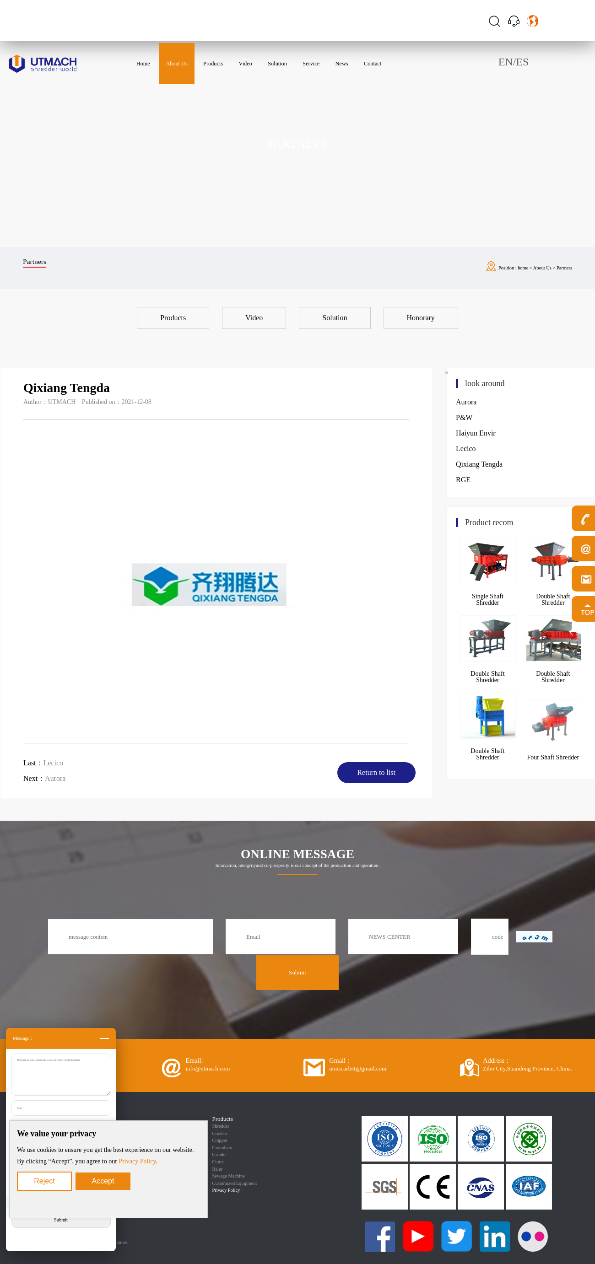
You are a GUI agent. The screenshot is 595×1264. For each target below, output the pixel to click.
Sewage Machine (228, 1175)
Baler (217, 1169)
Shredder (221, 1126)
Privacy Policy (137, 1161)
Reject (44, 1181)
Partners (564, 267)
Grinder (219, 1154)
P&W (464, 417)
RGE (463, 480)
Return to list (376, 772)
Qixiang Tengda (479, 464)
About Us (542, 267)
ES (522, 62)
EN (505, 62)
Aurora (55, 778)
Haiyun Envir (476, 433)
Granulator (222, 1147)
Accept (103, 1181)
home (523, 267)
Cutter (218, 1161)
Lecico (53, 763)
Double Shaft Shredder (487, 676)
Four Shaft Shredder (553, 757)
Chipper (219, 1140)
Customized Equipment (234, 1183)
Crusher (219, 1133)
